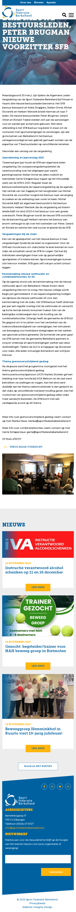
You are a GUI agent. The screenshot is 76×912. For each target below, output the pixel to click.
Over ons (25, 3)
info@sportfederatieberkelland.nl (24, 828)
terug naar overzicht (26, 447)
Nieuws (39, 3)
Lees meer (38, 587)
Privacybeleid (37, 903)
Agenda (51, 3)
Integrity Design (42, 907)
